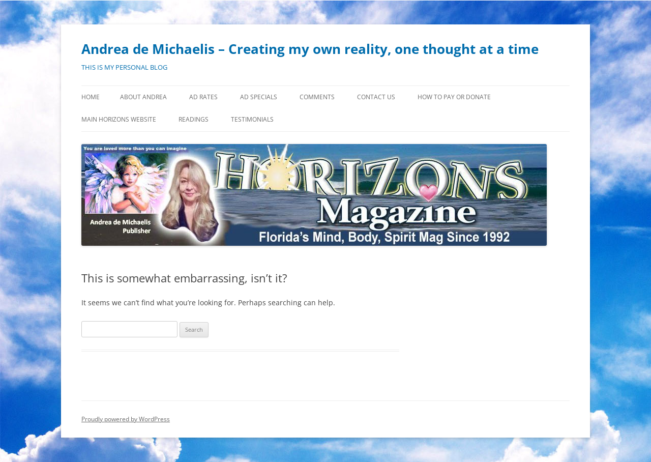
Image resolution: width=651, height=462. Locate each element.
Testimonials (252, 119)
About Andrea (143, 97)
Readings (194, 119)
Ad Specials (258, 97)
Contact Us (376, 97)
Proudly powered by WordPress (125, 419)
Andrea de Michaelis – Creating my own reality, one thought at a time (310, 49)
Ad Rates (203, 97)
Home (90, 97)
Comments (317, 97)
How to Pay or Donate (454, 97)
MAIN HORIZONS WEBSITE (118, 119)
